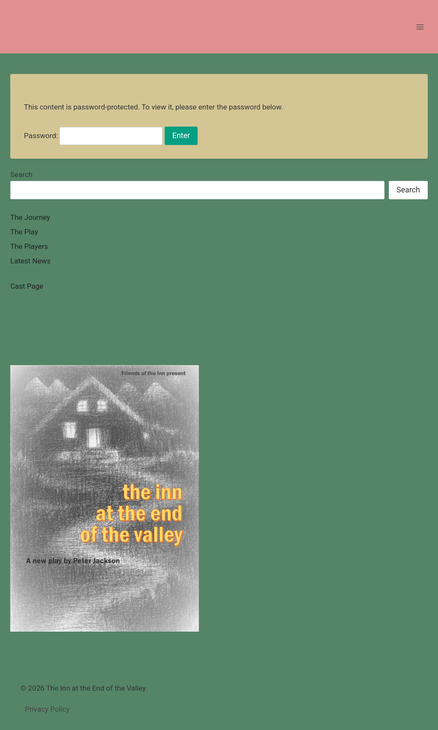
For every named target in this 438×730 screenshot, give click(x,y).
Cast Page (26, 286)
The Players (29, 246)
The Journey (30, 217)
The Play (24, 232)
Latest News (30, 261)
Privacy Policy (47, 709)
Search (21, 174)
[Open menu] (420, 26)
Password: (93, 135)
